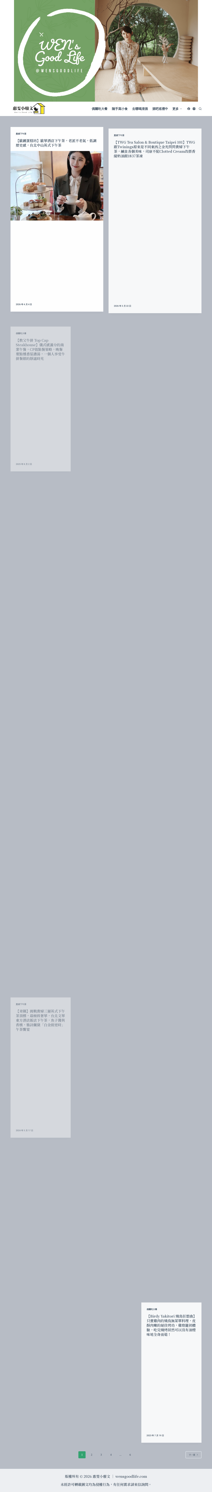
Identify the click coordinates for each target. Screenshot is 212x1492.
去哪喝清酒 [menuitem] (140, 109)
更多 (177, 109)
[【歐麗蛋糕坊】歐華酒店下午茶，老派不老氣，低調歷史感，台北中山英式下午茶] (57, 200)
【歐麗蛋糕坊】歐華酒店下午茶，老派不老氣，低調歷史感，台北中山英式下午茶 (56, 157)
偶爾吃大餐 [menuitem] (99, 109)
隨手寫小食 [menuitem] (120, 109)
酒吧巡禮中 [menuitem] (160, 109)
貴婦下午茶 (21, 148)
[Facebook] (188, 108)
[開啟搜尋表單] (200, 108)
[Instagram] (194, 108)
